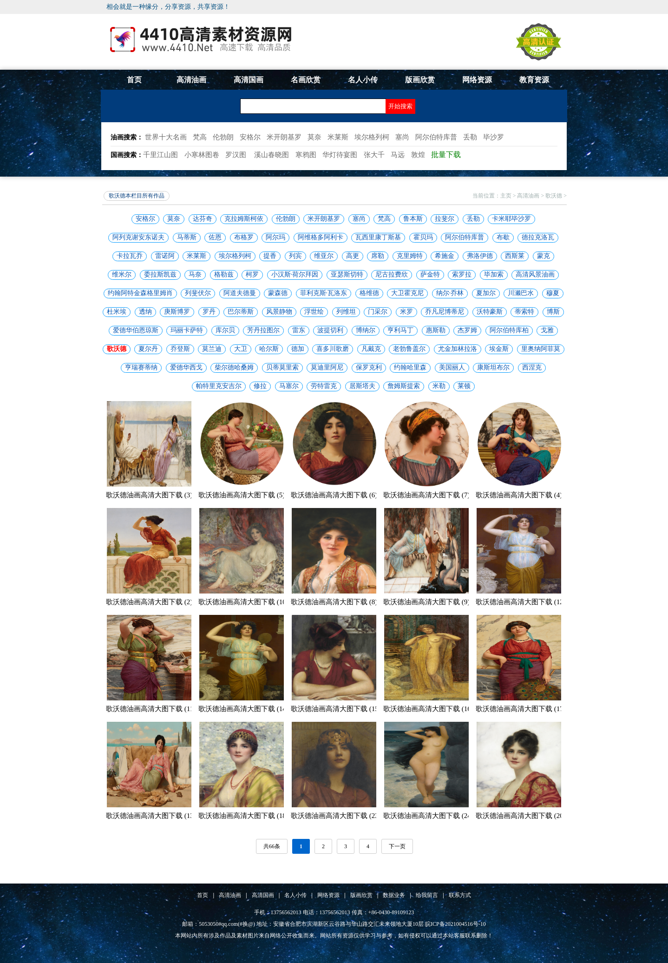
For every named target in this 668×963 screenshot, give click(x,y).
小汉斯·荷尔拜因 (295, 274)
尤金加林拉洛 (457, 348)
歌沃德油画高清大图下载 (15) (336, 708)
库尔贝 (225, 330)
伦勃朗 (285, 218)
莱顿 (464, 386)
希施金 (444, 255)
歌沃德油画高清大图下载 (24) (428, 815)
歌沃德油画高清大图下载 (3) (149, 495)
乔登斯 (180, 348)
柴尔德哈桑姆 (234, 367)
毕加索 (494, 274)
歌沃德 (553, 195)
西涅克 (532, 367)
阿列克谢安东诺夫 (138, 237)
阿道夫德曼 (239, 293)
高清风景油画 (535, 274)
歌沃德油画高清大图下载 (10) (243, 602)
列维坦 (346, 311)
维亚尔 (324, 255)
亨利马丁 (400, 330)
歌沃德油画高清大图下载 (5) (241, 495)
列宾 (295, 255)
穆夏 (552, 293)
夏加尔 (486, 293)
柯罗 (252, 274)
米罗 (406, 311)
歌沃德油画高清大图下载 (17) (521, 708)
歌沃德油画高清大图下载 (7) (426, 495)
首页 (134, 80)
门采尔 (377, 311)
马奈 (195, 274)
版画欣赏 (420, 80)
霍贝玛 (423, 237)
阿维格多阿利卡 (320, 237)
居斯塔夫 (362, 386)
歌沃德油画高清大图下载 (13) (151, 815)
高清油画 (191, 80)
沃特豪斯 (490, 311)
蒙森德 (278, 293)
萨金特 (430, 274)
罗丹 (209, 311)
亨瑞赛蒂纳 (141, 367)
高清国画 (248, 80)
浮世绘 (314, 311)
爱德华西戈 (186, 367)
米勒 (438, 386)
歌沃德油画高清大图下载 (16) (428, 708)
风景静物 (279, 311)
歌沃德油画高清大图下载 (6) (334, 495)
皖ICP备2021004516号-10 (455, 924)
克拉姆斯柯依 (243, 218)
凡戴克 (371, 348)
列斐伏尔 (198, 293)
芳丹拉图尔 (263, 330)
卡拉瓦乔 (130, 255)
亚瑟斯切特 (347, 274)
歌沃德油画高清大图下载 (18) (243, 815)
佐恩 (215, 237)
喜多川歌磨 (332, 348)
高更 (352, 255)
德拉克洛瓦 (538, 237)
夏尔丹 (148, 348)
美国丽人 (452, 367)
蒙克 (543, 255)
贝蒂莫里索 (282, 367)
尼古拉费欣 (391, 274)
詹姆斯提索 (403, 386)
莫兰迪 (212, 348)
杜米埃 (116, 311)
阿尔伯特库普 (464, 237)
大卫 (240, 348)
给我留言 (427, 895)
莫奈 (173, 218)
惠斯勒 (435, 330)
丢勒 (473, 218)
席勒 (377, 255)
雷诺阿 (165, 255)
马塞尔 (289, 386)
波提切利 (330, 330)
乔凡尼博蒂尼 (444, 311)
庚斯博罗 (177, 311)
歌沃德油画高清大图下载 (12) (521, 602)
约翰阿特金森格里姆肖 (140, 293)
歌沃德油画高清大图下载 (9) (426, 602)
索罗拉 (462, 274)
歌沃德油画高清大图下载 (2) (149, 602)
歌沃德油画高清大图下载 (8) (334, 602)
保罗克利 (369, 367)
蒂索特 (524, 311)
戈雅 (547, 330)
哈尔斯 (269, 348)
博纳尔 (365, 330)
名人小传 (363, 80)
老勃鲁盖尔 (409, 348)
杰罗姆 (467, 330)
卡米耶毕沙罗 (511, 218)
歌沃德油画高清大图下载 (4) (519, 495)
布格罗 (244, 237)
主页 (505, 195)
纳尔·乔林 (450, 293)
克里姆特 (410, 255)
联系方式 (460, 895)
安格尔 (145, 218)
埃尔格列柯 (235, 255)
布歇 (503, 237)
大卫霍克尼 (407, 293)
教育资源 (534, 80)
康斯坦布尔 (493, 367)
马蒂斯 (186, 237)
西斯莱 (514, 255)
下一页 (397, 846)
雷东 (298, 330)
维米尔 (121, 274)
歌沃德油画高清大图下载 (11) (151, 708)
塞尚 (359, 218)
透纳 (145, 311)
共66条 (271, 846)
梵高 (384, 218)
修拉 (260, 386)
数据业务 (394, 895)
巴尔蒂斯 (241, 311)
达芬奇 (202, 218)
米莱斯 (196, 255)
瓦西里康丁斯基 (378, 237)
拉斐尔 (444, 218)
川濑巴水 (521, 293)
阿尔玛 (275, 237)
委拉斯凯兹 (160, 274)
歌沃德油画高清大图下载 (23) (336, 815)
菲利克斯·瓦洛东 (323, 293)
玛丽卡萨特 (186, 330)
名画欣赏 (306, 80)
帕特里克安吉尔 (219, 386)
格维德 (369, 293)
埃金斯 (499, 348)
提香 (269, 255)
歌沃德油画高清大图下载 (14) (243, 708)
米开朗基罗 (324, 218)
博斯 (553, 311)
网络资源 (477, 80)
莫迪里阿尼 (327, 367)
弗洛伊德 (480, 255)
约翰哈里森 (410, 367)
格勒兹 (224, 274)
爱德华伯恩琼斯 (135, 330)
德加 (297, 348)
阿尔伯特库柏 (509, 330)
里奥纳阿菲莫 (540, 348)
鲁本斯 (413, 218)
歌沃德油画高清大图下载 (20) (521, 815)
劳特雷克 (324, 386)
